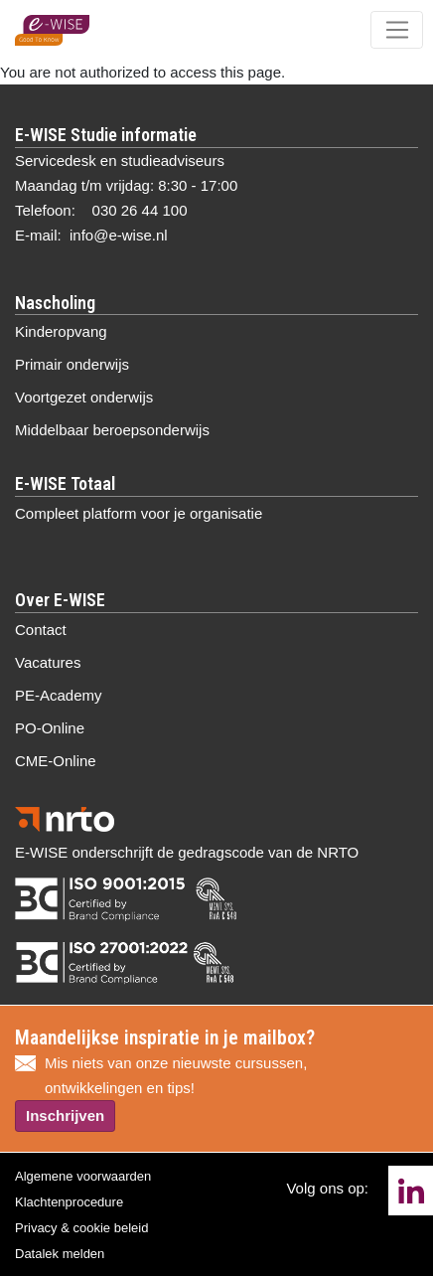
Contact (41, 629)
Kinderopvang (61, 331)
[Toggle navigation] (396, 30)
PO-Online (49, 727)
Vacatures (47, 662)
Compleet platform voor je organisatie (138, 513)
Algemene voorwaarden (83, 1176)
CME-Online (55, 760)
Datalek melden (59, 1253)
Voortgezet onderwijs (84, 397)
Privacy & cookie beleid (81, 1227)
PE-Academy (58, 695)
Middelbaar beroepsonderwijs (112, 429)
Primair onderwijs (72, 364)
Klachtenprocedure (69, 1202)
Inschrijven (65, 1115)
